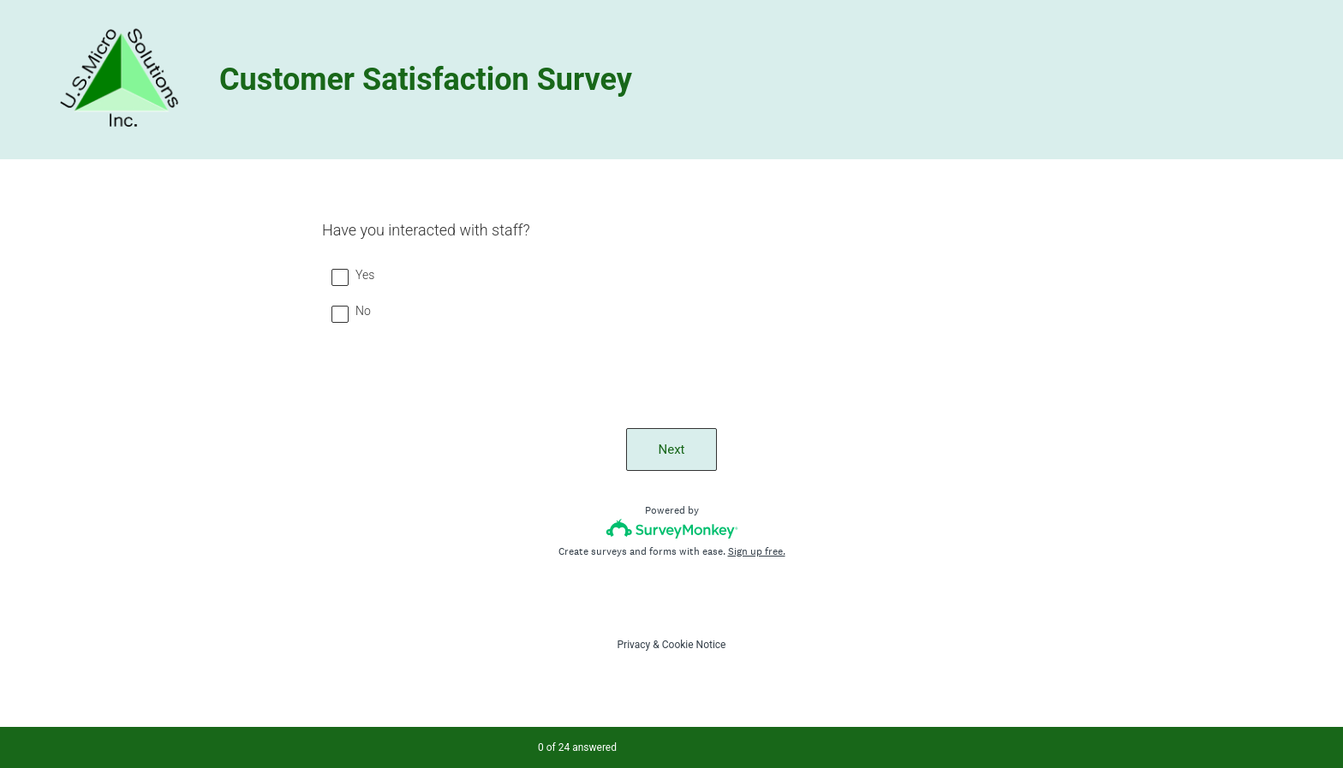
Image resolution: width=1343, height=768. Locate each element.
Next (671, 449)
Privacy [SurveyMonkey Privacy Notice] (634, 645)
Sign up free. (756, 551)
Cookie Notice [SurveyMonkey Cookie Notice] (694, 645)
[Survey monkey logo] (672, 528)
